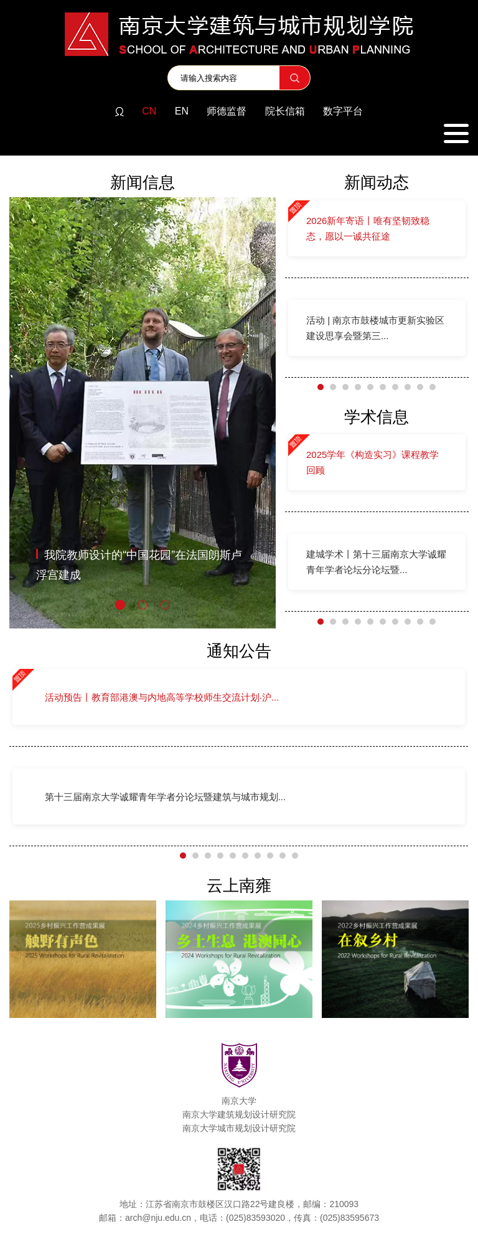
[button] (120, 605)
